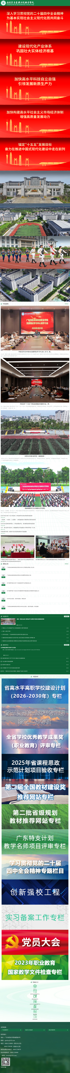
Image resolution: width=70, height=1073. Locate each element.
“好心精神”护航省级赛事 (7, 661)
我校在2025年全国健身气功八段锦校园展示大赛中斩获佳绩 (15, 628)
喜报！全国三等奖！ (6, 631)
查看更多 (66, 303)
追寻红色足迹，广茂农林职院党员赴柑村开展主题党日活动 (15, 634)
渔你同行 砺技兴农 (6, 664)
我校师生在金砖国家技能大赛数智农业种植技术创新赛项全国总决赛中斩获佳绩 (19, 641)
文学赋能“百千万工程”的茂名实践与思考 (11, 667)
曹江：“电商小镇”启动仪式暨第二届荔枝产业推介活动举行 (15, 671)
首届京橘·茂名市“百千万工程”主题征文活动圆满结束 (13, 658)
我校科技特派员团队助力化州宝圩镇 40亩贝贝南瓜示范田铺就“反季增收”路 (18, 637)
